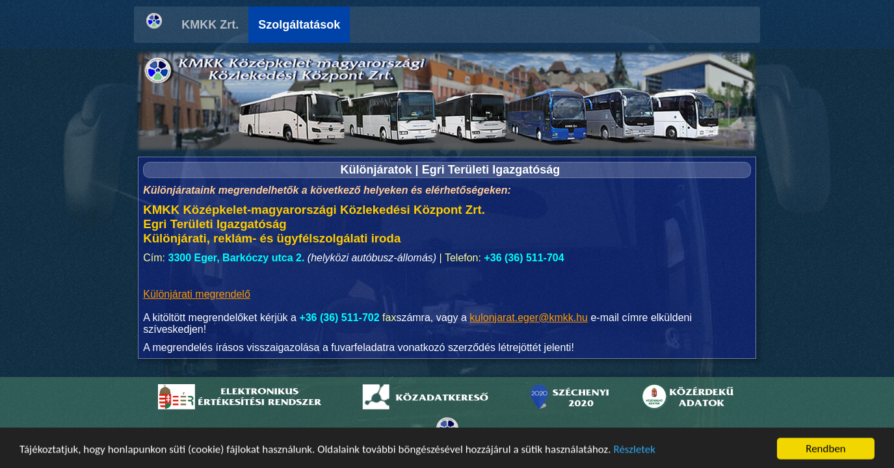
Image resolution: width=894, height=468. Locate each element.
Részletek (634, 454)
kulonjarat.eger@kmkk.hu (528, 317)
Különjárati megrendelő (196, 294)
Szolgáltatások (299, 24)
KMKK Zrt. (210, 24)
